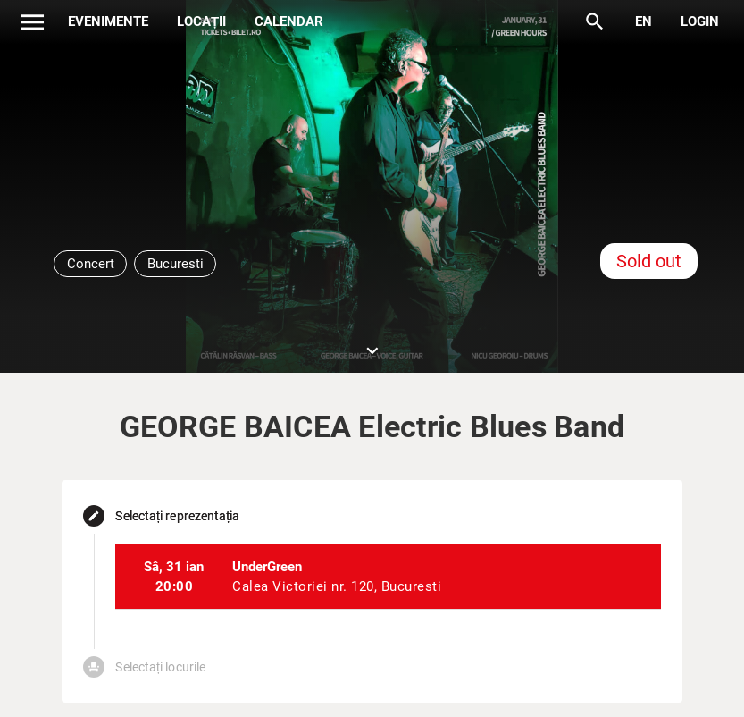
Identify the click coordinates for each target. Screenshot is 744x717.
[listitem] (387, 576)
